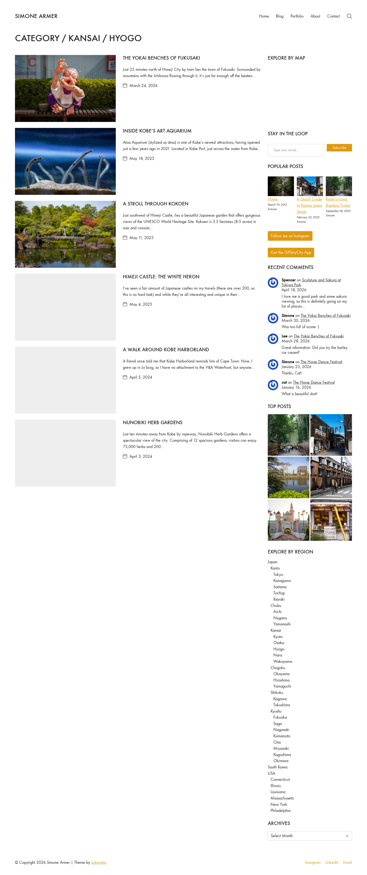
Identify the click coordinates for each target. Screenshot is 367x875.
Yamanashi (282, 624)
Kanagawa (282, 580)
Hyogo (278, 649)
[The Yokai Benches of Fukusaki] (65, 88)
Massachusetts (282, 798)
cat (284, 382)
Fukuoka (280, 717)
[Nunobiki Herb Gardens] (65, 453)
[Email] (347, 862)
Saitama (279, 587)
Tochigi (279, 593)
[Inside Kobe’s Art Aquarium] (65, 161)
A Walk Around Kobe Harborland (166, 349)
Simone (288, 315)
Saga (277, 723)
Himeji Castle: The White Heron (161, 276)
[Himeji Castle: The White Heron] (65, 307)
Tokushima (281, 705)
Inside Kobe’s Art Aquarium (157, 131)
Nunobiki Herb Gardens (152, 422)
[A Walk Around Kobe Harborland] (65, 380)
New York (279, 804)
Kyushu (276, 711)
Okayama (281, 673)
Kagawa (280, 698)
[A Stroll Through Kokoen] (65, 234)
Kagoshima (282, 754)
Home (273, 199)
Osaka (278, 642)
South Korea (277, 767)
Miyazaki (281, 748)
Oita (277, 742)
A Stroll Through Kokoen (155, 204)
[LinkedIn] (331, 862)
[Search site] (349, 16)
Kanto (275, 568)
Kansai (276, 630)
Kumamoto (281, 736)
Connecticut (280, 779)
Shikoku (277, 692)
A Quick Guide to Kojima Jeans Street (309, 205)
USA (271, 773)
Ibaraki (279, 599)
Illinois (276, 785)
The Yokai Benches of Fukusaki (161, 58)
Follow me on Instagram (290, 235)
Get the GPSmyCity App (291, 252)
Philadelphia (280, 810)
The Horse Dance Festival (321, 361)
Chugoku (278, 667)
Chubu (276, 605)
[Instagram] (313, 862)
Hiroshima (281, 680)
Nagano (280, 618)
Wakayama (282, 661)
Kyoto (278, 636)
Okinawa (280, 760)
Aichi (277, 611)
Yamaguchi (282, 686)
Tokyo (278, 574)
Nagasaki (281, 729)
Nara (277, 655)
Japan (272, 561)
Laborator (98, 862)
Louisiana (278, 791)
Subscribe (339, 147)
